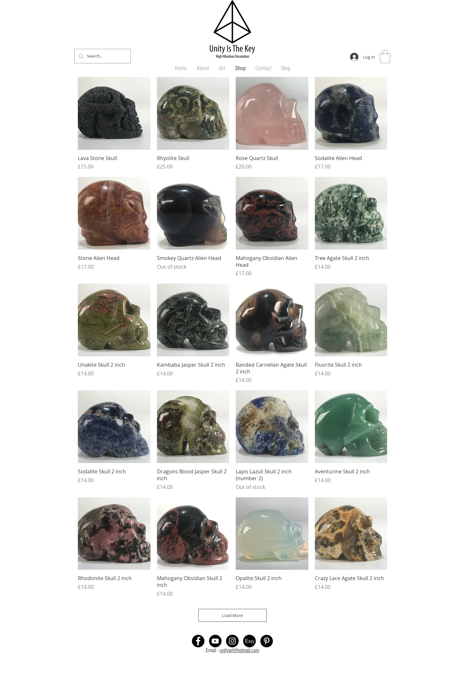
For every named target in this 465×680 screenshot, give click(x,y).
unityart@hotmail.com (239, 650)
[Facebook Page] (198, 641)
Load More (232, 615)
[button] (385, 56)
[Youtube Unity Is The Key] (215, 641)
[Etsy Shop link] (249, 641)
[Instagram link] (232, 641)
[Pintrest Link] (266, 641)
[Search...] (102, 56)
